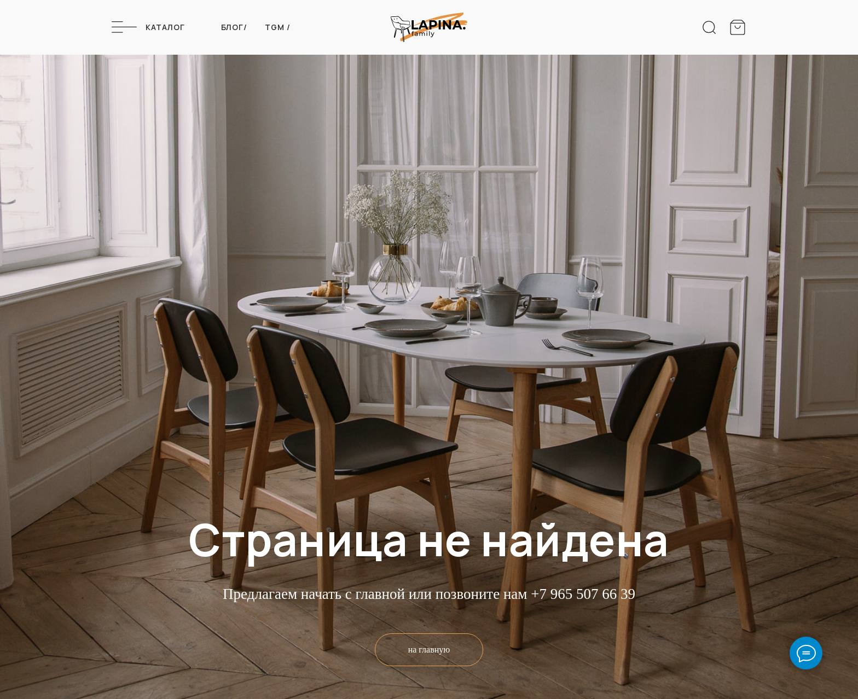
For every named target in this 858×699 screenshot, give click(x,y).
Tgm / (278, 27)
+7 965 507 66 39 (583, 594)
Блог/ (234, 27)
